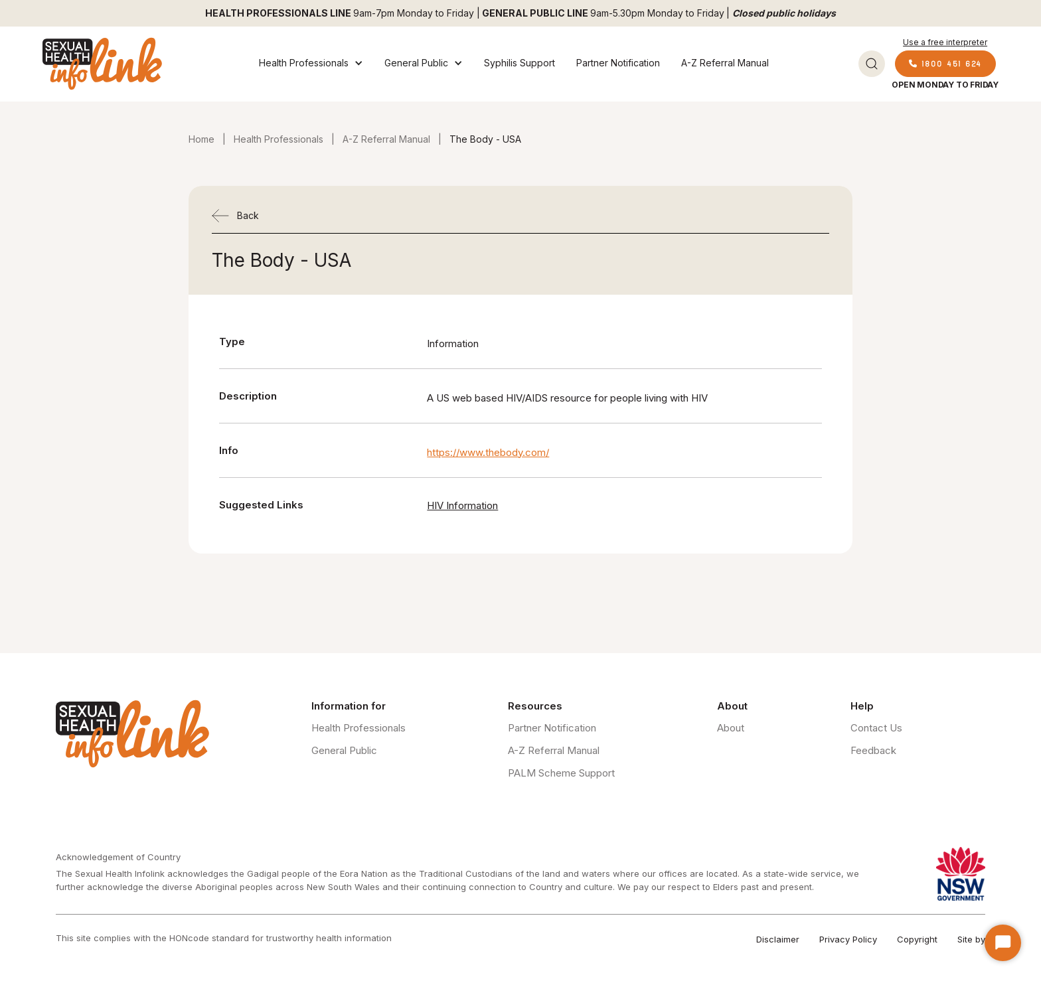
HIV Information (462, 505)
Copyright (917, 939)
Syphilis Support (519, 62)
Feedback (873, 750)
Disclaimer (777, 939)
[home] (102, 63)
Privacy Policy (848, 939)
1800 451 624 (945, 63)
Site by (971, 939)
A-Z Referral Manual (725, 62)
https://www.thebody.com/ (488, 452)
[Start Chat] (1003, 943)
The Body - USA (485, 139)
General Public (344, 750)
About (730, 727)
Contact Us (876, 727)
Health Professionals (278, 139)
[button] (311, 64)
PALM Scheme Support (561, 773)
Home (201, 139)
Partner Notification (618, 62)
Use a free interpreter (945, 42)
